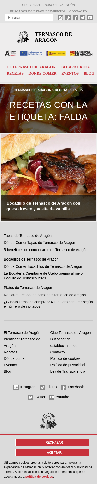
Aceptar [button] (54, 452)
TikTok (48, 387)
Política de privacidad (67, 365)
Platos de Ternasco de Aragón (28, 288)
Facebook (72, 387)
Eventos (70, 74)
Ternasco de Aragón (53, 37)
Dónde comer (42, 74)
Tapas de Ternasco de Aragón (28, 235)
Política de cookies (65, 358)
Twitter (37, 397)
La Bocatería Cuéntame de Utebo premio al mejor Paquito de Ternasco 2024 (44, 275)
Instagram (24, 387)
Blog (89, 74)
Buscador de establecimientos (37, 11)
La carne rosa (75, 67)
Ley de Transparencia (67, 371)
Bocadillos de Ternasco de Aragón (31, 259)
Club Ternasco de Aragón (70, 333)
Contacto (78, 11)
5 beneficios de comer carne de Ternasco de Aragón (46, 250)
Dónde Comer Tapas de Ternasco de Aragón (39, 242)
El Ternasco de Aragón (31, 67)
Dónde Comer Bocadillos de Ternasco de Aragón (43, 266)
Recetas (15, 74)
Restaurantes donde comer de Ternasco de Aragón (45, 295)
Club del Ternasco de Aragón (48, 5)
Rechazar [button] (54, 442)
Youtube (59, 397)
